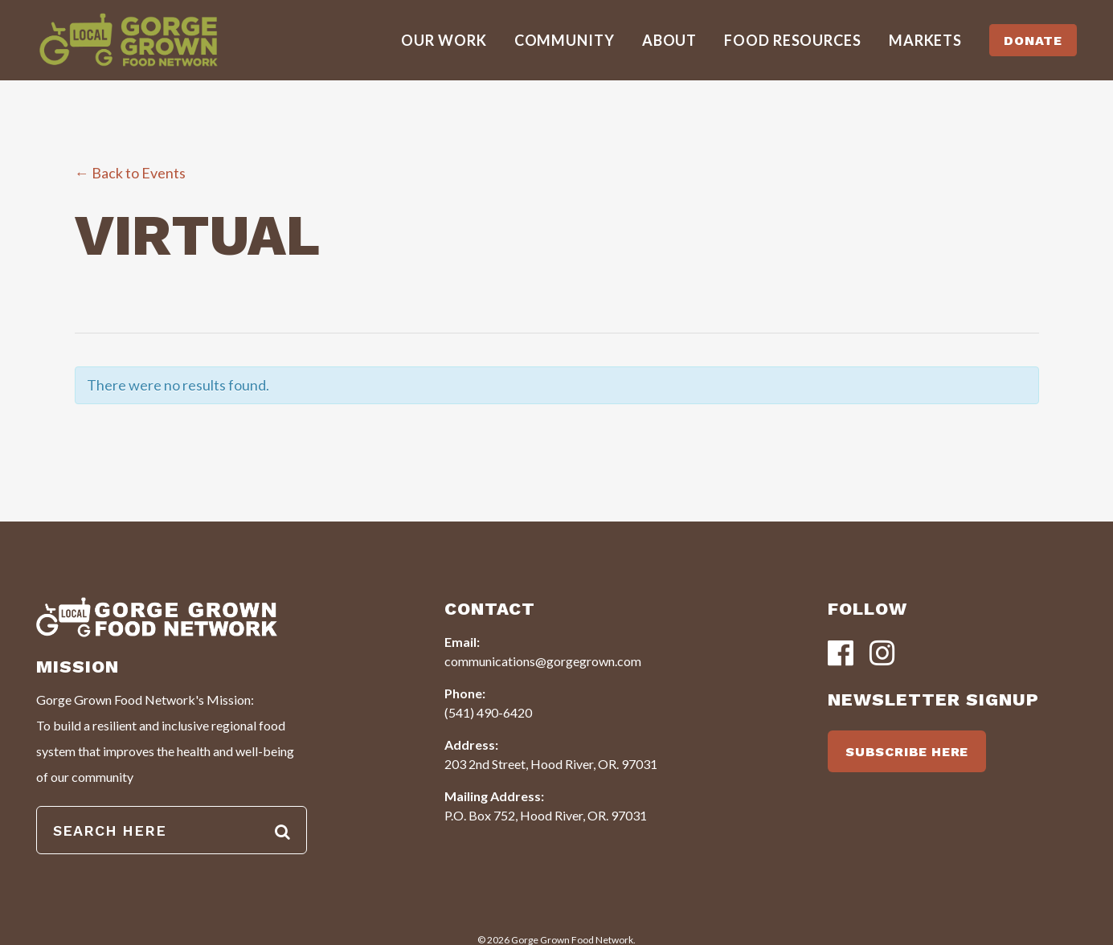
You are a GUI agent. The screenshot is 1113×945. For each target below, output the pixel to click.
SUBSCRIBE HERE (906, 751)
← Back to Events (130, 173)
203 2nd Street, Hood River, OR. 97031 (550, 763)
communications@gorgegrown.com (542, 661)
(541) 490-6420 (488, 712)
